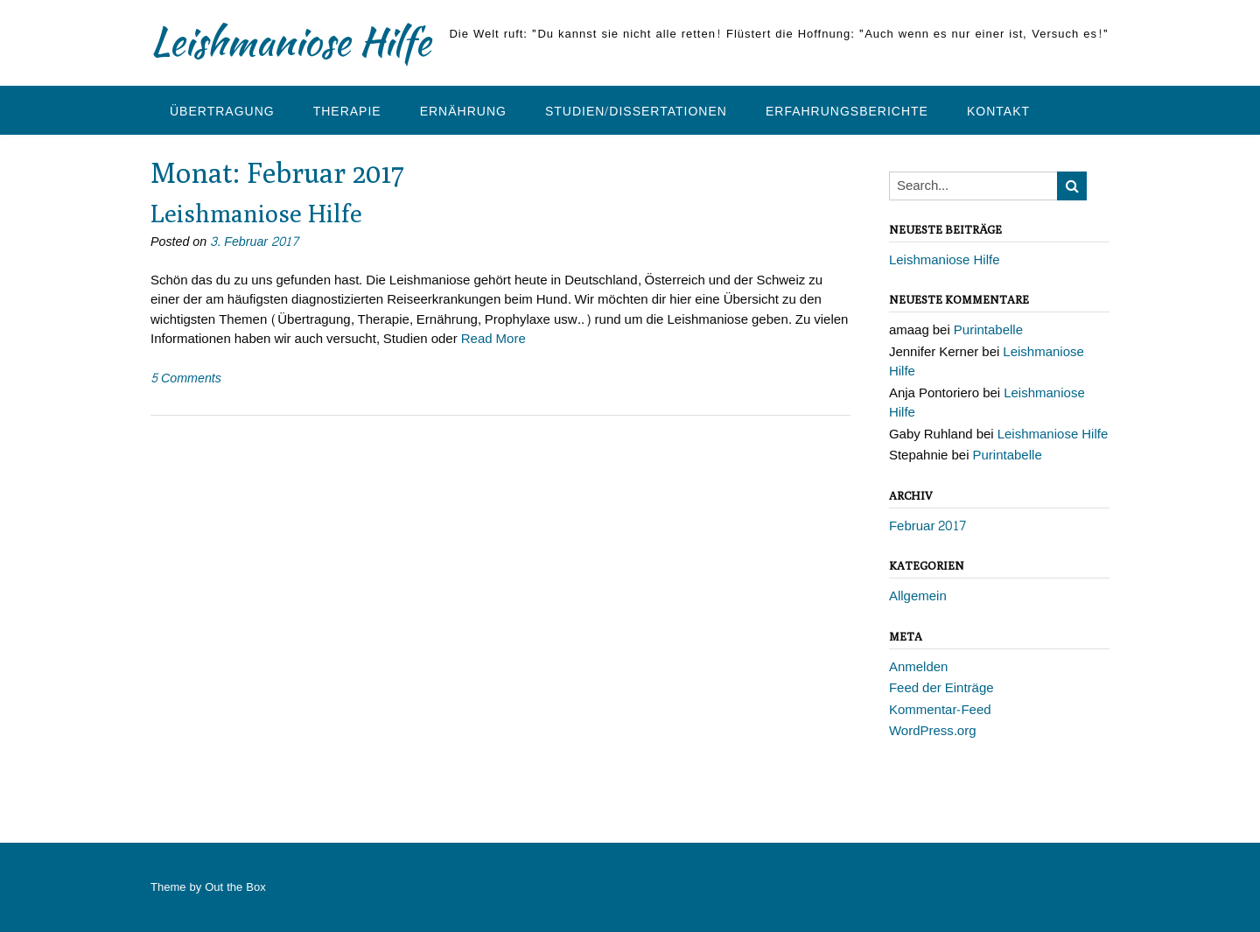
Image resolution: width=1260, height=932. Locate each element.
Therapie (347, 112)
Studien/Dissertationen (636, 112)
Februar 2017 (928, 526)
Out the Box (235, 887)
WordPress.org (932, 731)
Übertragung (222, 112)
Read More (493, 339)
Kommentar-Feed (940, 710)
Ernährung (463, 112)
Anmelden (918, 667)
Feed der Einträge (941, 688)
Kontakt (998, 112)
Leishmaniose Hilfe (290, 41)
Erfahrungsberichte (847, 112)
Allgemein (918, 596)
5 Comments (185, 378)
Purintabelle (988, 330)
